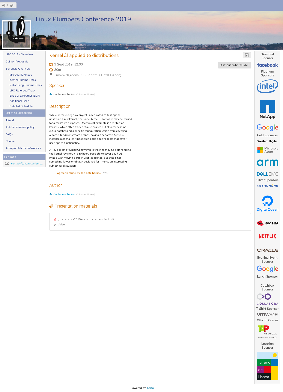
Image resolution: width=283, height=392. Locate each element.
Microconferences (20, 74)
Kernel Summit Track (22, 80)
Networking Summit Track (25, 85)
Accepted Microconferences (23, 148)
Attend (10, 120)
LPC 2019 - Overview (19, 54)
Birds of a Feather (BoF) (24, 95)
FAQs (9, 134)
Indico (150, 388)
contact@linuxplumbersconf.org (31, 164)
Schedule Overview (18, 68)
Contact (10, 141)
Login (10, 5)
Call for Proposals (17, 61)
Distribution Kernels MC (235, 65)
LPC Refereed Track (22, 90)
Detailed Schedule (21, 106)
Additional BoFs (19, 101)
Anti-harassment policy (20, 127)
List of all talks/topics (19, 112)
